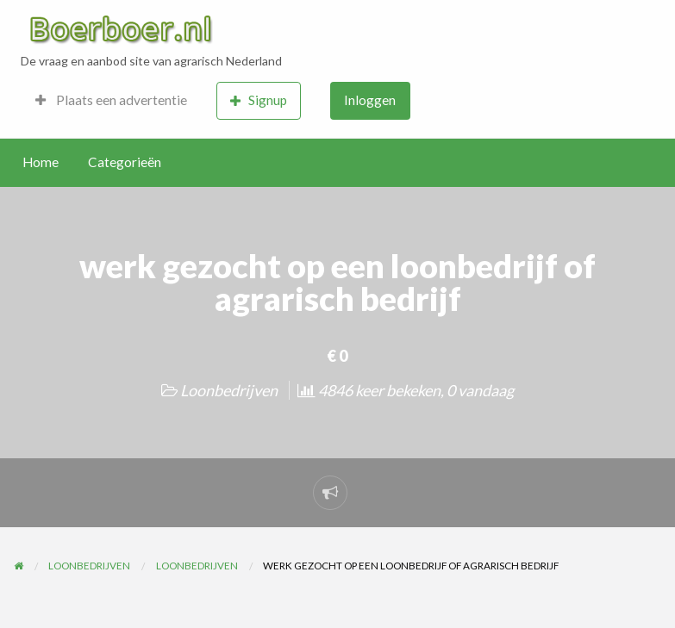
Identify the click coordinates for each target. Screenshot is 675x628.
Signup (258, 100)
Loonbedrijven (229, 390)
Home (40, 162)
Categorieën (124, 162)
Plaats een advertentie (111, 100)
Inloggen (370, 100)
